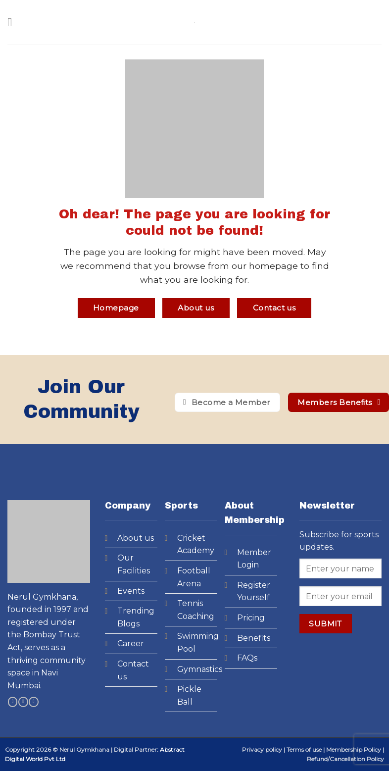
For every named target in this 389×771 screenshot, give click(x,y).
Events (131, 591)
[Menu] (13, 22)
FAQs (247, 658)
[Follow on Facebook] (12, 702)
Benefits (253, 638)
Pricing (251, 617)
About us (135, 538)
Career (130, 643)
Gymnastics (199, 669)
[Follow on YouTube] (33, 702)
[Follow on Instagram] (23, 702)
